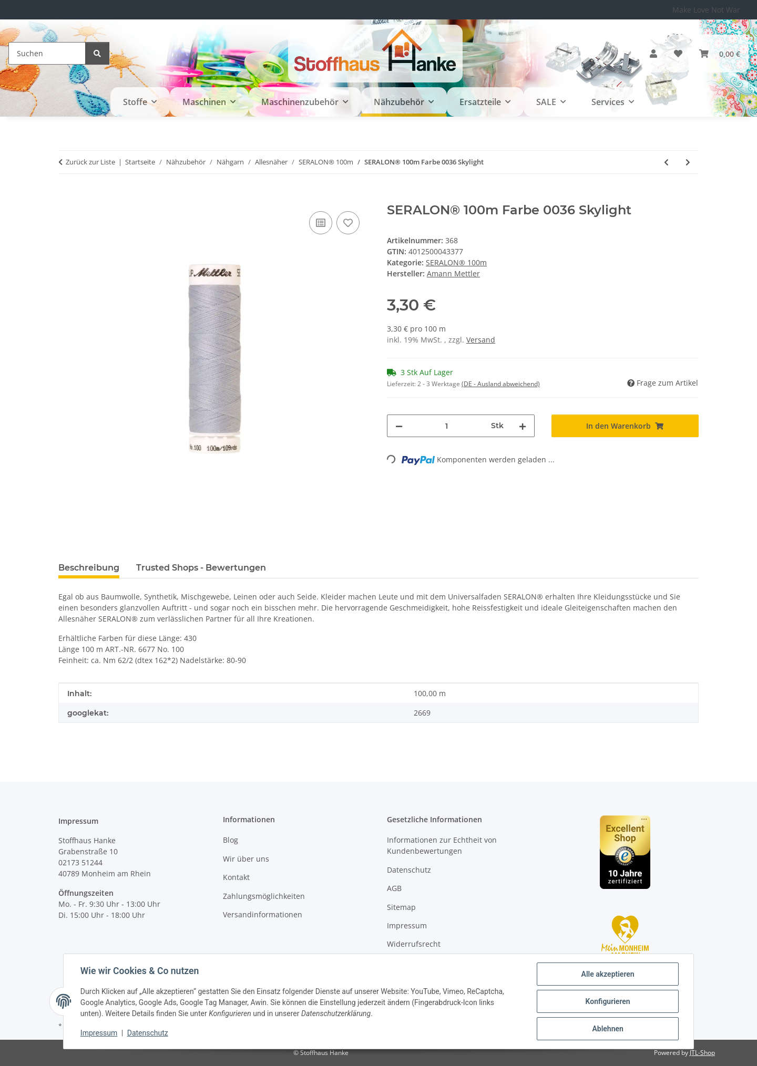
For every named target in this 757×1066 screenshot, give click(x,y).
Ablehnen (607, 1028)
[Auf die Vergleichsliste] (320, 222)
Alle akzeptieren (607, 974)
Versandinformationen (262, 914)
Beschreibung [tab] (88, 568)
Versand (480, 340)
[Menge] (447, 426)
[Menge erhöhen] (522, 426)
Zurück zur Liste (90, 162)
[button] (653, 54)
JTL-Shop (702, 1052)
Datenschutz (147, 1033)
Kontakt (236, 877)
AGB (394, 888)
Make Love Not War (706, 10)
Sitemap (401, 907)
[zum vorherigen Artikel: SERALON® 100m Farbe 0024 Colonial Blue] (666, 162)
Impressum (98, 1033)
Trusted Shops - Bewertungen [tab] (201, 568)
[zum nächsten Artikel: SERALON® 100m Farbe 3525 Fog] (688, 162)
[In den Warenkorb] (66, 197)
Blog (230, 840)
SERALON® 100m (456, 262)
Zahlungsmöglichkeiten (264, 896)
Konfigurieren (607, 1001)
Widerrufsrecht (414, 944)
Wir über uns (246, 859)
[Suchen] (47, 53)
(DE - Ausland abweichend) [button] (501, 383)
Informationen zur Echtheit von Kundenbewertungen (442, 845)
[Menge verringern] (399, 426)
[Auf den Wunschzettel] (348, 222)
